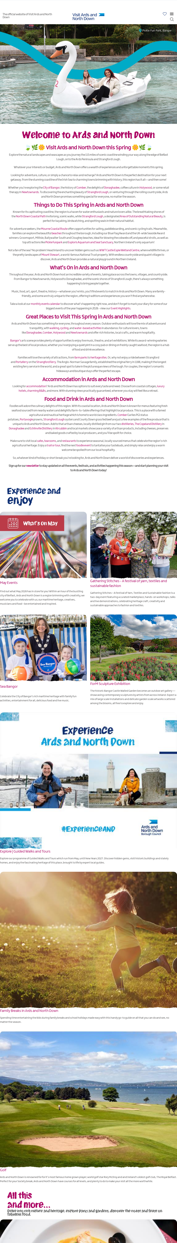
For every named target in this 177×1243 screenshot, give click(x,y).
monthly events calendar (45, 304)
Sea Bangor (9, 686)
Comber (81, 187)
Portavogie (26, 419)
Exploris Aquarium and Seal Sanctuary (90, 242)
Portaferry (22, 362)
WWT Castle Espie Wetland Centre (119, 250)
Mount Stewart (50, 254)
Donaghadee (111, 187)
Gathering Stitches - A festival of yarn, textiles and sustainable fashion (128, 583)
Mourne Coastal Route (54, 228)
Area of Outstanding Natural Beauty (141, 216)
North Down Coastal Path (31, 216)
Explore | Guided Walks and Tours (25, 851)
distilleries (127, 424)
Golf (3, 1170)
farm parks (80, 357)
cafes (40, 441)
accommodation (36, 386)
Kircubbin (61, 428)
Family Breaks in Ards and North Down (29, 1011)
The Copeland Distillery (148, 424)
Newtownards (30, 192)
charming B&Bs (36, 390)
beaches (57, 233)
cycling (64, 328)
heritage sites (99, 357)
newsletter (32, 466)
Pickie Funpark (53, 242)
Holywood (145, 187)
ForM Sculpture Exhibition (110, 684)
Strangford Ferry (46, 362)
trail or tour (53, 445)
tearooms (50, 441)
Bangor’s (15, 340)
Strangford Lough (97, 192)
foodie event (83, 445)
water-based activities (87, 328)
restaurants (69, 441)
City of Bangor (51, 187)
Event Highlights (120, 308)
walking (54, 328)
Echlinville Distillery (41, 428)
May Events (9, 583)
